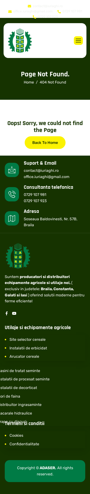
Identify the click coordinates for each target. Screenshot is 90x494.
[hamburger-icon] (78, 40)
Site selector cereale (27, 339)
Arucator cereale (24, 356)
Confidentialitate (24, 444)
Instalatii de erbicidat (28, 348)
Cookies (16, 435)
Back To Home (45, 142)
